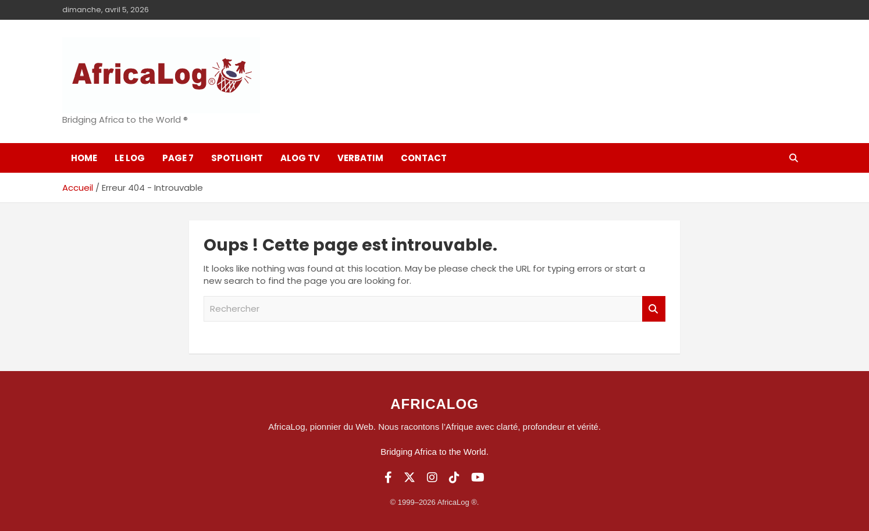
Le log (130, 158)
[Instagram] (432, 477)
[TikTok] (454, 477)
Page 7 (178, 158)
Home (84, 158)
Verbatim (360, 158)
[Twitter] (409, 477)
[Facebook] (388, 477)
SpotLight (237, 158)
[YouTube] (478, 477)
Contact (424, 158)
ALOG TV (300, 158)
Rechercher (653, 309)
